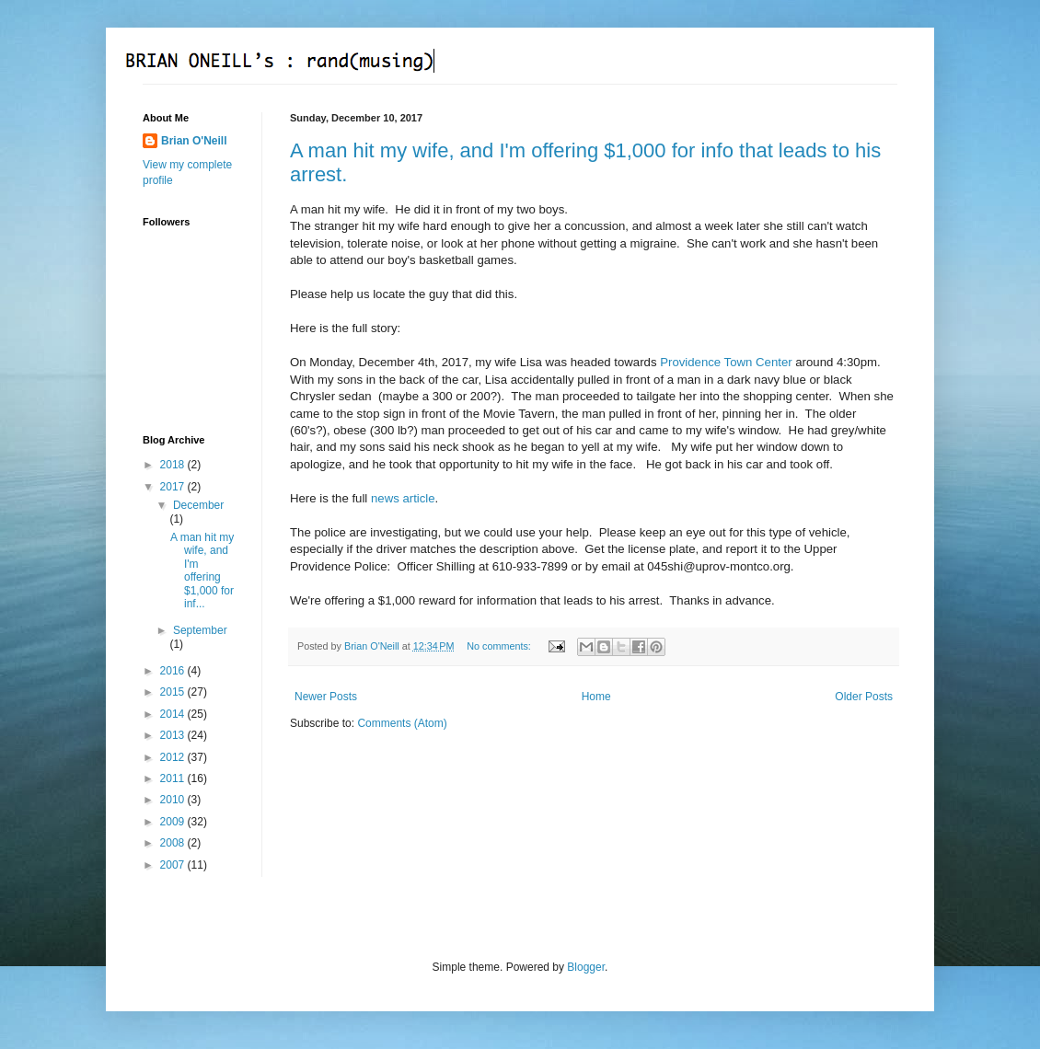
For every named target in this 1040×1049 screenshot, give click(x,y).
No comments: (500, 645)
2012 (174, 757)
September (200, 630)
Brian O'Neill (194, 140)
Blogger (586, 967)
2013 (174, 735)
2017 (174, 486)
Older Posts (864, 696)
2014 (174, 714)
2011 (174, 778)
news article (403, 498)
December (198, 505)
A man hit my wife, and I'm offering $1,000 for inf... (202, 570)
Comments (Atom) (401, 723)
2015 (174, 692)
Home (596, 696)
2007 (174, 865)
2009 (174, 821)
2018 (174, 464)
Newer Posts (326, 696)
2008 (174, 842)
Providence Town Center (726, 362)
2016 (174, 670)
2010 (174, 799)
